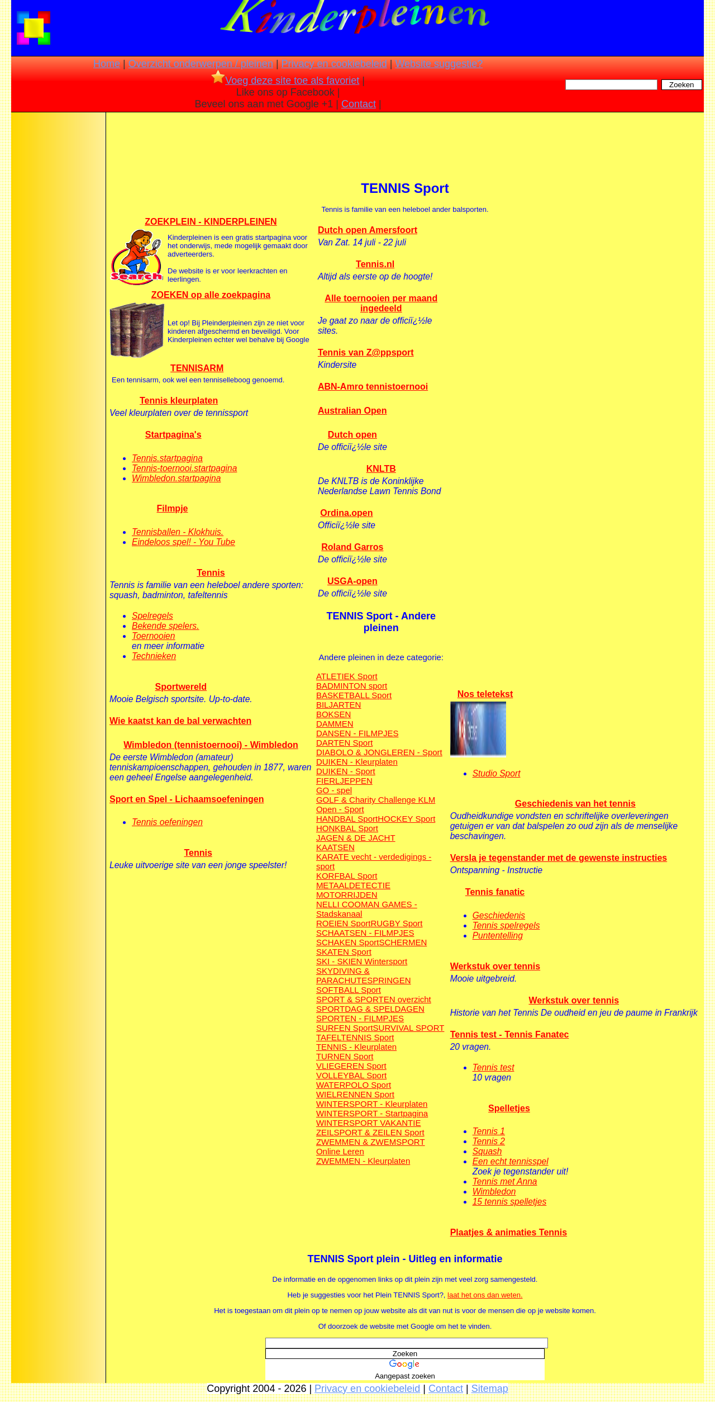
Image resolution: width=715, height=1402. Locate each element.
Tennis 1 (489, 1131)
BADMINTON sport (351, 685)
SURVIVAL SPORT (409, 1027)
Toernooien (153, 636)
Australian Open (352, 410)
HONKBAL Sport (347, 828)
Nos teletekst (485, 694)
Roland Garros (352, 547)
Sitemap (489, 1388)
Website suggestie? (439, 63)
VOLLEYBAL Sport (351, 1075)
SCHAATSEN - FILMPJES (365, 932)
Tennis (211, 572)
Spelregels (152, 616)
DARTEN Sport (344, 742)
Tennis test (493, 1067)
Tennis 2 (489, 1141)
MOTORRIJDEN (347, 894)
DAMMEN (335, 723)
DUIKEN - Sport (345, 771)
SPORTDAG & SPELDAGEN (370, 1008)
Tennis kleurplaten (179, 400)
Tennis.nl (375, 264)
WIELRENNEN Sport (355, 1094)
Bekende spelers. (165, 626)
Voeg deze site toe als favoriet (285, 80)
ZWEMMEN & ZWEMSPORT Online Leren (370, 1146)
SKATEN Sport (343, 951)
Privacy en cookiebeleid (334, 63)
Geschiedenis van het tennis (575, 803)
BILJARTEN (338, 704)
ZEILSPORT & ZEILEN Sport (370, 1132)
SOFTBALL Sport (348, 989)
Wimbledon (494, 1191)
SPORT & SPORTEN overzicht (373, 999)
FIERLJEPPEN (344, 780)
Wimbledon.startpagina (176, 478)
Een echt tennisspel (511, 1161)
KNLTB (381, 468)
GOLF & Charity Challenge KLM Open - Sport (375, 804)
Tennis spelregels (506, 925)
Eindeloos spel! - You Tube (183, 542)
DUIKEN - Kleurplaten (357, 761)
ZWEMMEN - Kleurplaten (363, 1161)
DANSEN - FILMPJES (357, 733)
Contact (358, 104)
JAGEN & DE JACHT (355, 837)
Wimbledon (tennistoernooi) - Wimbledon (210, 745)
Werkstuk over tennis (495, 966)
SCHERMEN (403, 942)
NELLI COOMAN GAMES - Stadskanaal (366, 908)
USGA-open (352, 581)
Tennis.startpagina (167, 458)
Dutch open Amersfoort (367, 230)
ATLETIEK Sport (347, 676)
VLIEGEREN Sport (351, 1066)
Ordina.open (346, 513)
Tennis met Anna (505, 1181)
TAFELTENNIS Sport (355, 1037)
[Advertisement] (57, 290)
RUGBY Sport (396, 923)
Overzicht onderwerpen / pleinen (200, 63)
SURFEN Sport (344, 1027)
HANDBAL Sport (347, 818)
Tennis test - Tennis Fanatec (509, 1034)
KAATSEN (335, 847)
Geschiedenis (499, 915)
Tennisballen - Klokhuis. (177, 532)
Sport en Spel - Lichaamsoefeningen (186, 799)
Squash (487, 1151)
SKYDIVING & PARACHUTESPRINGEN (363, 975)
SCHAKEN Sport (347, 942)
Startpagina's (173, 434)
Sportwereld (181, 686)
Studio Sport (497, 773)
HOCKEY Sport (406, 818)
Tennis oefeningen (167, 822)
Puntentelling (498, 935)
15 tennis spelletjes (510, 1201)
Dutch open (352, 434)
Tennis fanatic (495, 892)
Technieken (154, 656)
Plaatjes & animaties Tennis (509, 1232)
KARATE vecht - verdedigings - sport (373, 861)
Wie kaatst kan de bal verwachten (180, 721)
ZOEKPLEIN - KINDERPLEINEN (211, 221)
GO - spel (334, 790)
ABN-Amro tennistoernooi (373, 386)
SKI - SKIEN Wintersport (361, 961)
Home (106, 63)
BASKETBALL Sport (354, 695)
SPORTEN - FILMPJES (360, 1018)
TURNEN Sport (345, 1056)
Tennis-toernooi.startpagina (184, 468)
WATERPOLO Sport (353, 1085)
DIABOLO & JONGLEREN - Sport (379, 752)
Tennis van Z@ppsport (366, 352)
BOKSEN (333, 714)
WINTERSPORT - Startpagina (372, 1113)
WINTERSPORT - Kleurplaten (372, 1104)
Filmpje (172, 508)
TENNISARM (196, 368)
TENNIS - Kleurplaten (356, 1047)
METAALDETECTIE (353, 885)
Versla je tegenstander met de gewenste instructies (559, 858)
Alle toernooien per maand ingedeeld (381, 303)
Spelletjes (509, 1108)
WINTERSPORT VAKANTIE (368, 1123)
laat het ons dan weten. (484, 1295)
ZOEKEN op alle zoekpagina (210, 295)
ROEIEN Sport (343, 923)
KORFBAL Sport (346, 875)
